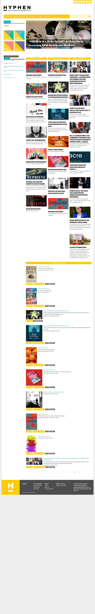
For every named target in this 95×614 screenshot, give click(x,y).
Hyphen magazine (10, 487)
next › (74, 472)
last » (80, 472)
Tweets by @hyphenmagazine (9, 77)
